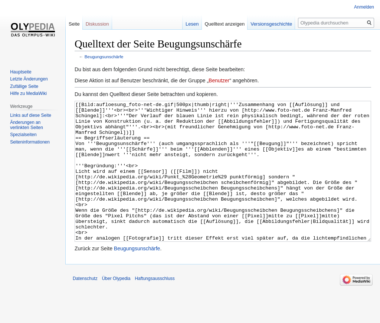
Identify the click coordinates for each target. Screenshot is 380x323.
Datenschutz (85, 306)
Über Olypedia (116, 306)
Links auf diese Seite (30, 115)
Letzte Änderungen (29, 79)
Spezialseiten (23, 134)
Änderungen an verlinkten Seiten (26, 125)
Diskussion (97, 24)
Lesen (192, 24)
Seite (74, 24)
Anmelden (364, 7)
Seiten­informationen (30, 142)
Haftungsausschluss (154, 306)
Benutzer (219, 80)
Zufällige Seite (24, 86)
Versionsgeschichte (271, 24)
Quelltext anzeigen (225, 24)
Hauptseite (20, 72)
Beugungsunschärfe (104, 56)
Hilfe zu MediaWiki (28, 93)
